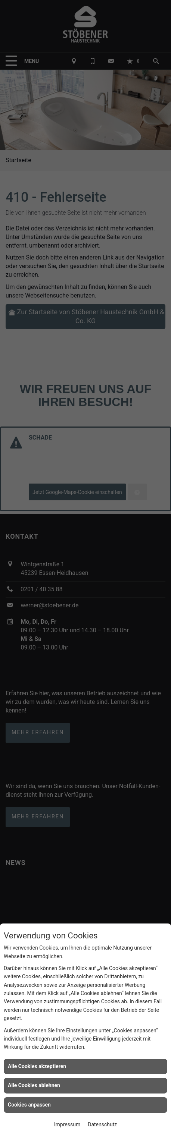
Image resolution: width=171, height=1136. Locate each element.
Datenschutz (102, 1124)
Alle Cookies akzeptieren (37, 1066)
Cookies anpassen (29, 1105)
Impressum (67, 1124)
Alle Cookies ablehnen (34, 1085)
